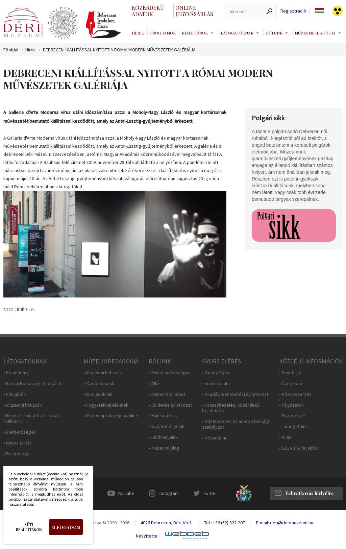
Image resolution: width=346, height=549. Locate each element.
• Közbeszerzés (295, 394)
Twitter (210, 493)
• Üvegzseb (290, 383)
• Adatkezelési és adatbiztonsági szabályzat (235, 424)
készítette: (147, 536)
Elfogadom (65, 527)
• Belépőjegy (16, 454)
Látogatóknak (237, 32)
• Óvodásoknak (98, 383)
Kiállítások (195, 32)
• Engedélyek (292, 416)
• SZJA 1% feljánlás (298, 448)
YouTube (126, 493)
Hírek (138, 32)
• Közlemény (16, 373)
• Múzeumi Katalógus (170, 373)
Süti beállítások (29, 527)
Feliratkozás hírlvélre (309, 493)
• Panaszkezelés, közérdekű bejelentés (231, 408)
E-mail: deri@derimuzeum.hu (284, 523)
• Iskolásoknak (98, 394)
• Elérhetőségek (19, 432)
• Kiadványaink (163, 437)
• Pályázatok (291, 405)
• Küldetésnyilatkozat (170, 405)
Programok (163, 32)
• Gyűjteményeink (166, 426)
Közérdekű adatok (148, 10)
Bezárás (83, 476)
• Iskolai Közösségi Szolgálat (32, 383)
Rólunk (274, 32)
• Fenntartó (290, 373)
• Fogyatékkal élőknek (105, 405)
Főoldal (10, 50)
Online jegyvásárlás (194, 10)
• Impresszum (216, 383)
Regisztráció (293, 11)
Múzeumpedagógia (315, 32)
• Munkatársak (163, 416)
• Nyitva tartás (17, 443)
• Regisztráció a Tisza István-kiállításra (32, 418)
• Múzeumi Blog (164, 448)
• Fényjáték (14, 394)
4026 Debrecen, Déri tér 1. (167, 523)
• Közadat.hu (214, 438)
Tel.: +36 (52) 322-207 (224, 523)
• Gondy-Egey (215, 373)
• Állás (155, 383)
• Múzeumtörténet (167, 394)
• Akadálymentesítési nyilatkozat (235, 394)
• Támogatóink (293, 426)
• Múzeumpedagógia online (110, 416)
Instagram (168, 493)
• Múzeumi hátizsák (22, 405)
